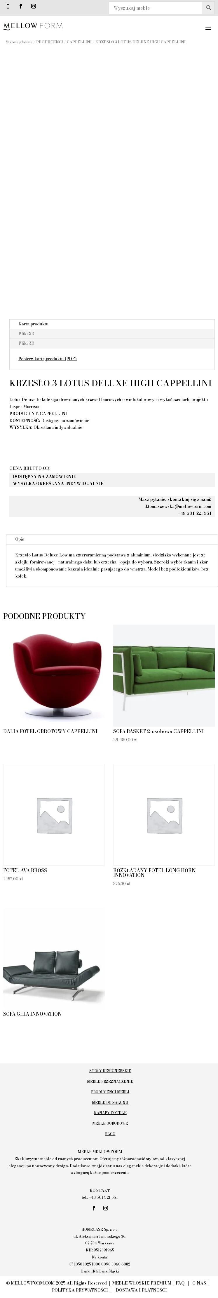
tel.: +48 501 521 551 (100, 1197)
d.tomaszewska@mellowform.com (177, 506)
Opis (19, 539)
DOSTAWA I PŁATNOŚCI (141, 1290)
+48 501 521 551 (194, 513)
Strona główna (19, 42)
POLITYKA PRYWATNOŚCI (80, 1290)
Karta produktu (33, 324)
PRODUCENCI (49, 42)
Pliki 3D (26, 343)
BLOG (110, 1134)
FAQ (180, 1283)
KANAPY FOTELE (110, 1113)
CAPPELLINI (79, 42)
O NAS (199, 1283)
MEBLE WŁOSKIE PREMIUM (141, 1283)
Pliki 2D (26, 333)
